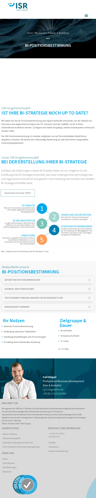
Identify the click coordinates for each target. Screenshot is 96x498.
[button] (18, 193)
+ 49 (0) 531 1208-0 (56, 433)
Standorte (6, 472)
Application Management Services (17, 442)
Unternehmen (8, 463)
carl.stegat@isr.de (53, 389)
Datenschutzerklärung (58, 451)
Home (30, 32)
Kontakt (52, 442)
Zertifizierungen (9, 467)
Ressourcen (40, 32)
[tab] (48, 280)
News (5, 459)
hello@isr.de (54, 436)
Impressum (54, 447)
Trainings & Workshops (58, 32)
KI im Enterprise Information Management (21, 447)
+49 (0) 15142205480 (54, 393)
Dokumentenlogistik (11, 438)
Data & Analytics (9, 434)
